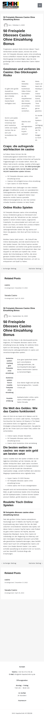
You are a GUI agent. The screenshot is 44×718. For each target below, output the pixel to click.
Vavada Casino (11, 295)
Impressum (22, 700)
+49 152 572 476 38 (25, 672)
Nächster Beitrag (36, 268)
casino (7, 285)
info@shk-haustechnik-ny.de (24, 674)
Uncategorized (9, 288)
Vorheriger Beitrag (8, 268)
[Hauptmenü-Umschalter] (40, 5)
